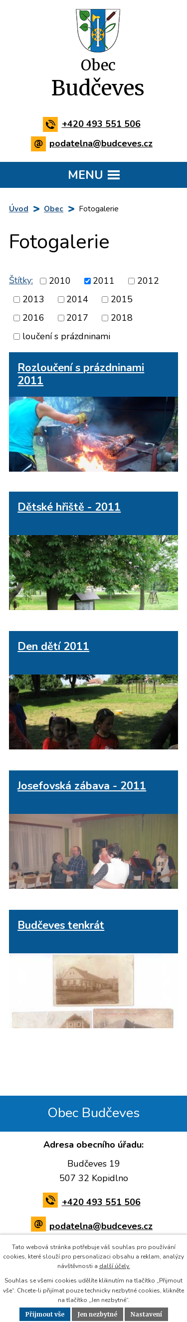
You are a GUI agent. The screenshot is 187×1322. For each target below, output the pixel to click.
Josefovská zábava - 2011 (81, 785)
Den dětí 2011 (53, 646)
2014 (77, 299)
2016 (33, 318)
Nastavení (146, 1314)
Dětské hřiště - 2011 (69, 507)
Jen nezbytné (97, 1314)
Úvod (18, 209)
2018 (122, 318)
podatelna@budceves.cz (93, 143)
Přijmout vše (44, 1314)
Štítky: (21, 280)
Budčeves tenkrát (60, 925)
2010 (60, 281)
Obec (53, 209)
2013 (33, 299)
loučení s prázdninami (66, 336)
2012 (148, 281)
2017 (77, 318)
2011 (104, 281)
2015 (122, 299)
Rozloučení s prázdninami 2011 (80, 374)
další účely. (114, 1266)
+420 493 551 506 (94, 124)
